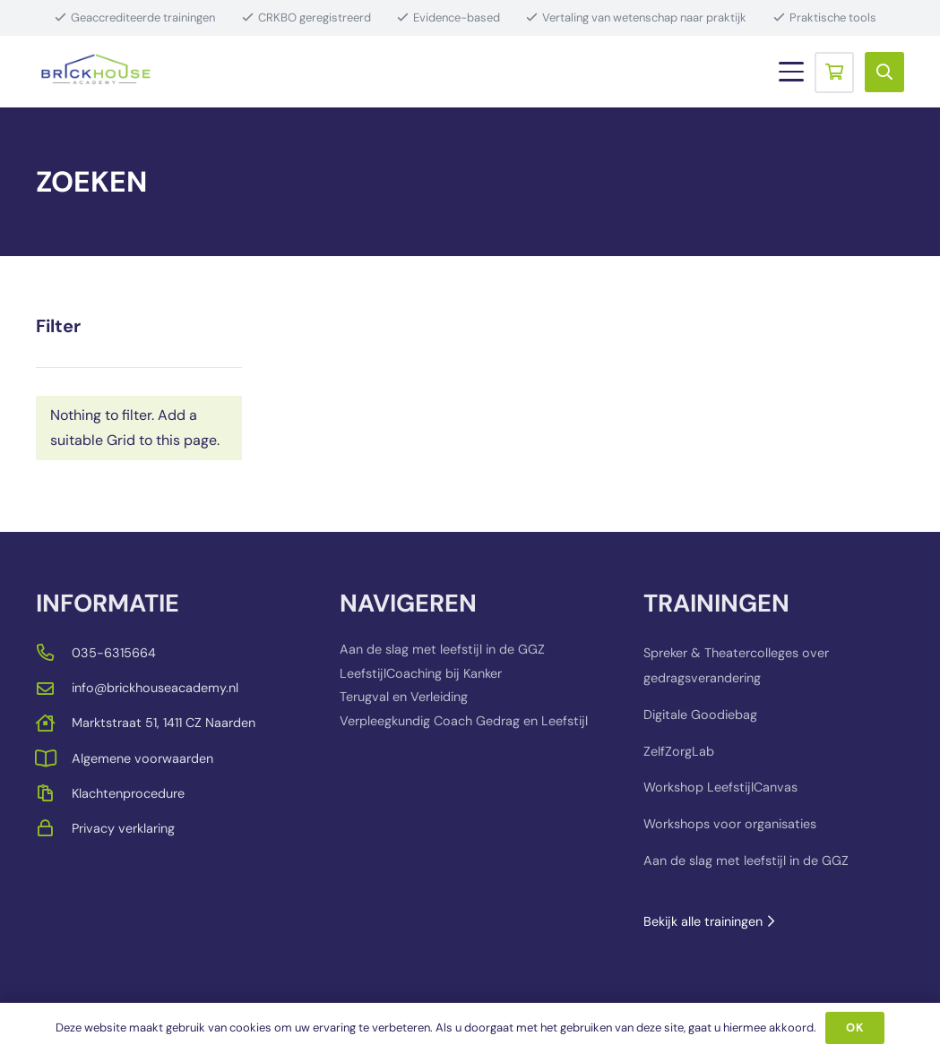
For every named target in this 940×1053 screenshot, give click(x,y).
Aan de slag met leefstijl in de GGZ (442, 649)
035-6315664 (114, 653)
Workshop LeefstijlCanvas (720, 787)
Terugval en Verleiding (404, 697)
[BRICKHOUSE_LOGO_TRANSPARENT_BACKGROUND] (96, 71)
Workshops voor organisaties (729, 824)
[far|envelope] (54, 688)
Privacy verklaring (123, 828)
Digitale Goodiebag (700, 714)
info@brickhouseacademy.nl (155, 688)
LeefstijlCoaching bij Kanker (421, 673)
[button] (791, 71)
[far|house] (54, 723)
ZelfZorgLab (678, 751)
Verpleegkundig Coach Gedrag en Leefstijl (464, 721)
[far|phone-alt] (54, 652)
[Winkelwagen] (834, 71)
